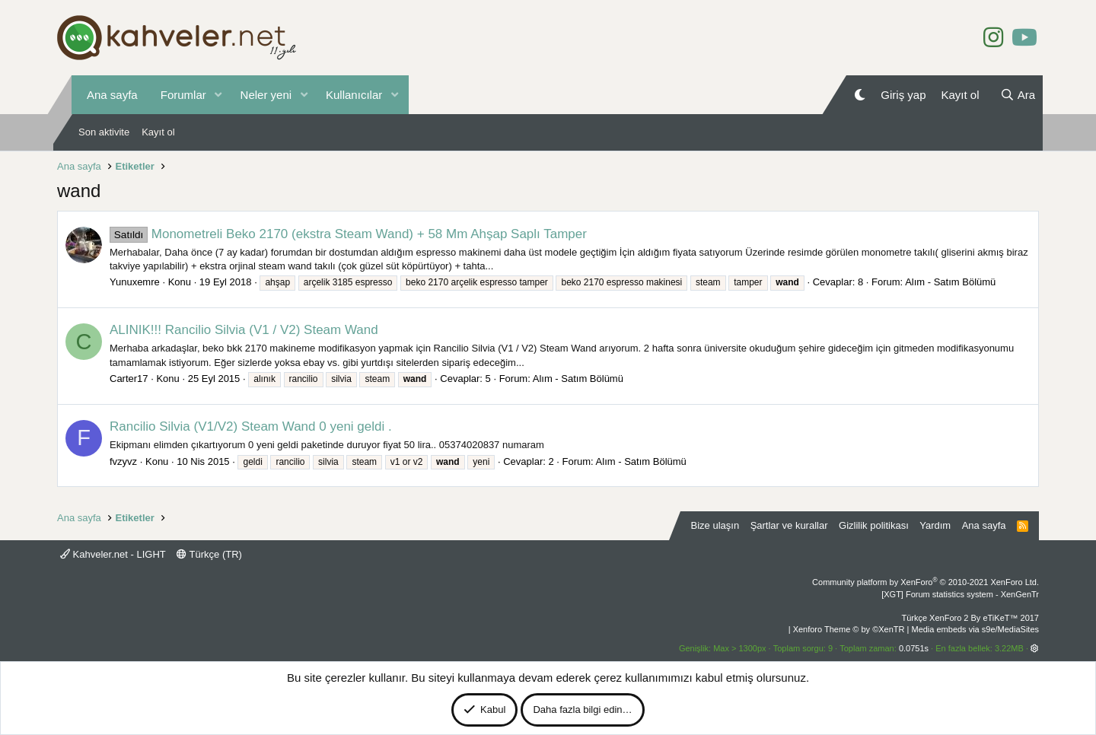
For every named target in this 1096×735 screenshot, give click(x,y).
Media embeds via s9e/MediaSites (975, 629)
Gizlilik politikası (874, 525)
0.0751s (914, 648)
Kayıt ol (158, 132)
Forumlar (183, 94)
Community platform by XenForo (925, 582)
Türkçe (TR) (209, 554)
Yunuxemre (135, 282)
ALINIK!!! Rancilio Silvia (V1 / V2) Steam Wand (244, 330)
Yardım (935, 525)
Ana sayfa (112, 94)
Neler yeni (266, 94)
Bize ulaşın (715, 525)
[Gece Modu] (859, 94)
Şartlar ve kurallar (789, 525)
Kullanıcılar (354, 94)
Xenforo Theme (849, 629)
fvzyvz (123, 461)
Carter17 (129, 378)
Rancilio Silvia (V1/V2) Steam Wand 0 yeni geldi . (251, 426)
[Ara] (1017, 94)
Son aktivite (103, 132)
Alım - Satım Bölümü (950, 282)
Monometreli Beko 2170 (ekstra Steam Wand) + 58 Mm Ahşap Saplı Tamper (348, 234)
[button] (218, 94)
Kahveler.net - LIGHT (113, 554)
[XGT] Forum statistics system (960, 594)
